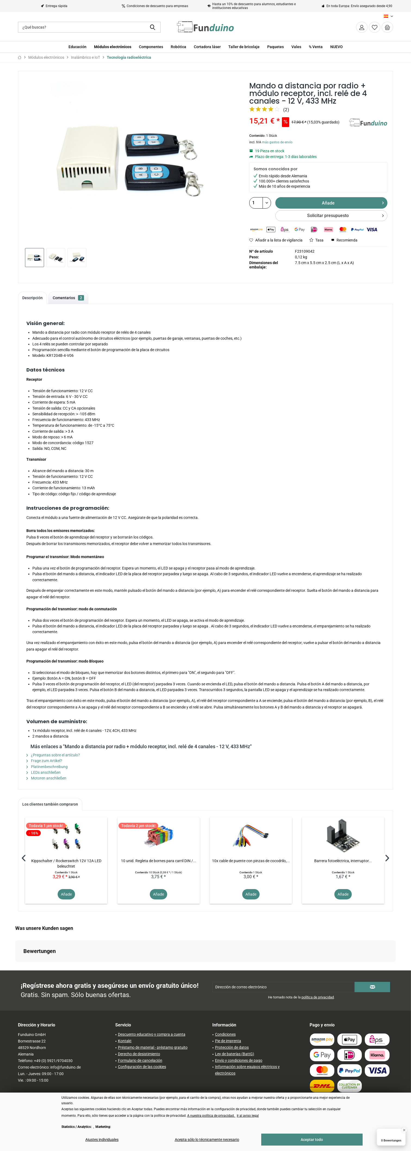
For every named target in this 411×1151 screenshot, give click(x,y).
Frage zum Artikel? (44, 761)
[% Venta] (315, 46)
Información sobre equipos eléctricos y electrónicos (247, 1070)
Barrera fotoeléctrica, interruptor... (343, 861)
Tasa (316, 240)
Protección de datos (232, 1047)
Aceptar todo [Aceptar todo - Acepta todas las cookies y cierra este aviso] (312, 1139)
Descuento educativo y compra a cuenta (151, 1034)
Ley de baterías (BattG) (234, 1054)
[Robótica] (178, 46)
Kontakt (125, 1041)
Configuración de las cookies (142, 1067)
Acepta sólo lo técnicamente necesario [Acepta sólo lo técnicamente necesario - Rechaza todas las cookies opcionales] (207, 1139)
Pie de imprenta (228, 1041)
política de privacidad (317, 997)
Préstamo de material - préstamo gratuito (153, 1047)
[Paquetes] (275, 46)
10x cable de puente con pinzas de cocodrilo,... (251, 861)
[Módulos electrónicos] (112, 46)
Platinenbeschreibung (47, 767)
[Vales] (296, 46)
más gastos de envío (277, 142)
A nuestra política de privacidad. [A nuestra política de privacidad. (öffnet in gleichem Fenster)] (211, 1116)
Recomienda (344, 240)
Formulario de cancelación (140, 1060)
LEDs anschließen (43, 772)
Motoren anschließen (46, 778)
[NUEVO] (336, 46)
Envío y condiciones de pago (238, 1060)
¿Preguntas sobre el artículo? (53, 755)
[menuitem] (387, 27)
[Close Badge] (404, 1130)
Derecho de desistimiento (139, 1054)
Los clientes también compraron (50, 804)
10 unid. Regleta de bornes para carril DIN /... (158, 861)
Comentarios (68, 298)
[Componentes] (151, 46)
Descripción (32, 298)
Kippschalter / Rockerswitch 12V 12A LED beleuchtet (66, 863)
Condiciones (225, 1034)
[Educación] (77, 46)
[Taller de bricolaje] (244, 46)
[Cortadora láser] (207, 46)
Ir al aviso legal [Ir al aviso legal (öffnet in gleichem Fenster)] (248, 1116)
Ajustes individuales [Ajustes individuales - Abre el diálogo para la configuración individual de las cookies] (102, 1139)
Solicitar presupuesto (345, 214)
